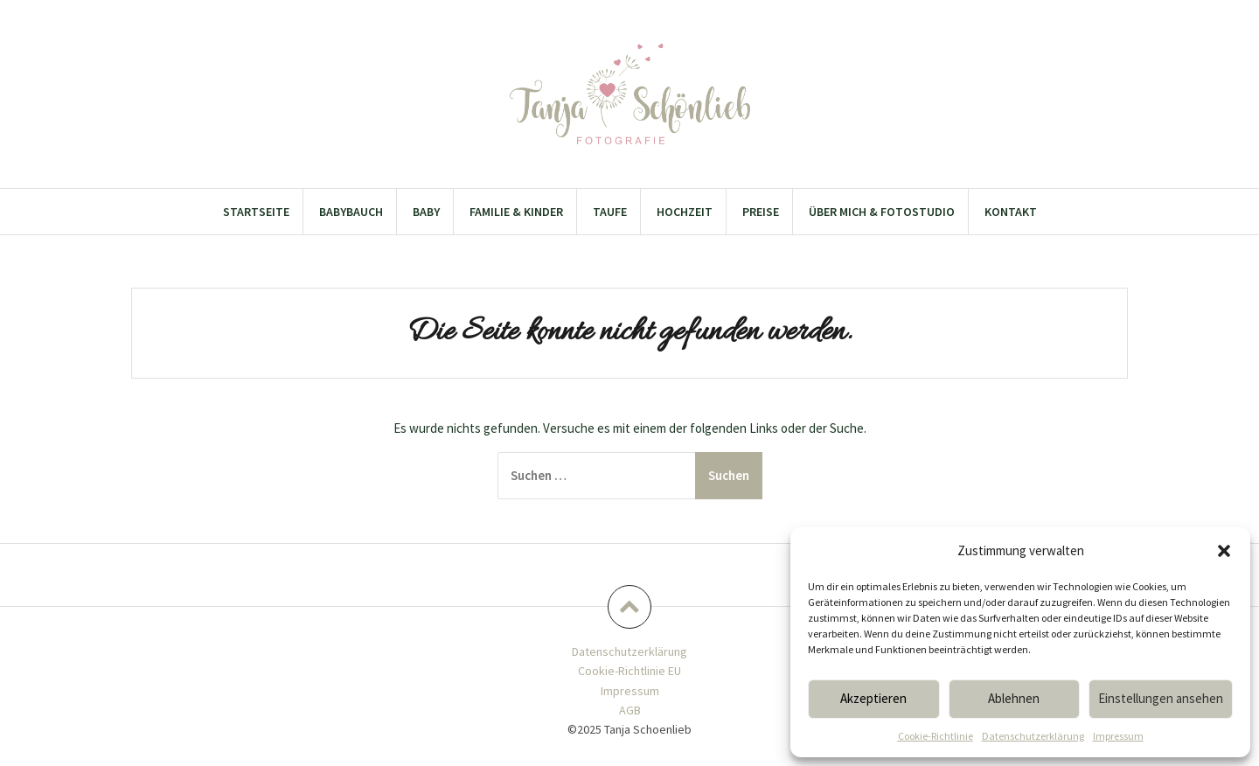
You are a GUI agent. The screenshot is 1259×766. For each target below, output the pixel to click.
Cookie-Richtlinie (935, 735)
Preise (760, 211)
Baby (426, 211)
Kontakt (1010, 211)
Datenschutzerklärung (1033, 735)
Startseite (256, 211)
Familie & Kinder (516, 211)
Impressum (1118, 735)
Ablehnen (1014, 698)
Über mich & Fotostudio (882, 211)
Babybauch (351, 211)
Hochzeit (685, 211)
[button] (1224, 551)
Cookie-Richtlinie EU (629, 671)
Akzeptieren (873, 698)
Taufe (610, 211)
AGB (630, 710)
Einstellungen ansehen (1160, 698)
